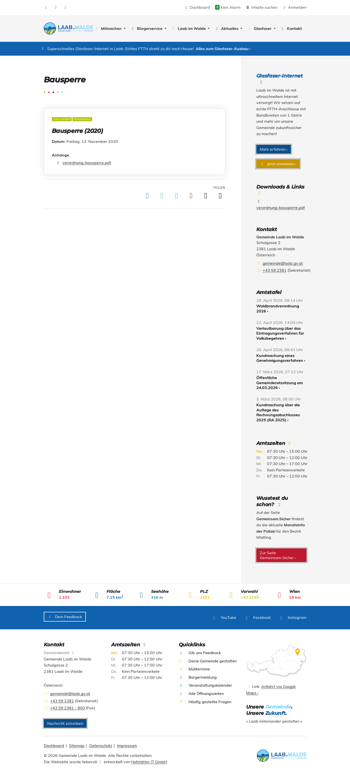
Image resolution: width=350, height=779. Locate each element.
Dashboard (197, 7)
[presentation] (68, 28)
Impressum (127, 743)
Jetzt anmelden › (278, 163)
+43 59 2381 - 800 (67, 705)
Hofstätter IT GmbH (149, 759)
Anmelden (294, 7)
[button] (110, 28)
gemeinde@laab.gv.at (283, 263)
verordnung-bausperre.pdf (87, 162)
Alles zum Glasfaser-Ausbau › (223, 48)
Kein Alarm (228, 7)
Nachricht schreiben (65, 721)
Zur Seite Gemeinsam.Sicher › (278, 555)
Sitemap (76, 743)
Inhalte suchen (261, 7)
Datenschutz (100, 743)
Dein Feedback (65, 616)
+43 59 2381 (275, 270)
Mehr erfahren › (273, 149)
